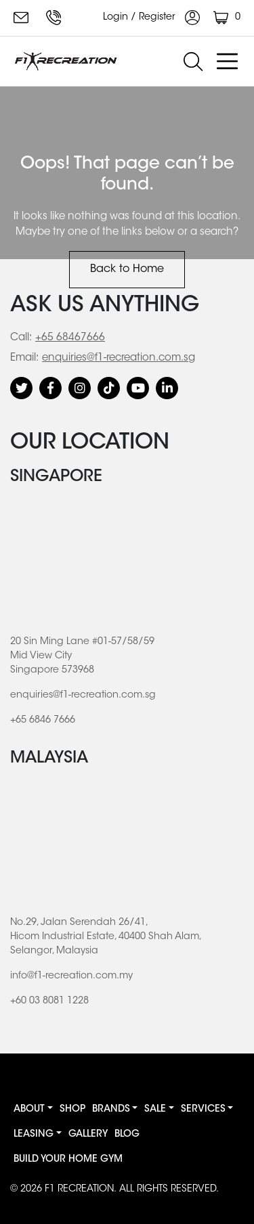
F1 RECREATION (79, 1189)
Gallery (88, 1134)
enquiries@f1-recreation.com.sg (21, 17)
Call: (21, 338)
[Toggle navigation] (226, 61)
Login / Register (151, 17)
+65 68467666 (70, 338)
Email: (24, 358)
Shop (72, 1109)
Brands (111, 1109)
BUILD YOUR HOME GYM (68, 1159)
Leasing (34, 1134)
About (29, 1109)
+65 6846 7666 (53, 17)
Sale (155, 1109)
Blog (127, 1134)
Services (203, 1109)
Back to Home (127, 269)
